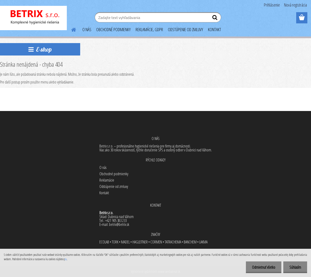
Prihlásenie (272, 5)
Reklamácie (106, 180)
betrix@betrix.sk (119, 224)
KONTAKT (214, 29)
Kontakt (104, 192)
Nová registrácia (295, 5)
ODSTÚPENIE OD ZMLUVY (185, 29)
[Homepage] (71, 29)
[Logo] (33, 18)
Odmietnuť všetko (263, 267)
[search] (215, 18)
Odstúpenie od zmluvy (113, 186)
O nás (102, 167)
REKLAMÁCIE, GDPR (149, 29)
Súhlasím (295, 267)
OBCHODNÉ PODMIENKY (113, 29)
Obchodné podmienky (113, 173)
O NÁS (86, 29)
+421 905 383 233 (116, 220)
